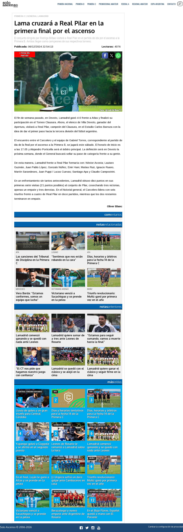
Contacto (171, 4)
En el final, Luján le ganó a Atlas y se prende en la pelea (32, 480)
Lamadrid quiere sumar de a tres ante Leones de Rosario (68, 339)
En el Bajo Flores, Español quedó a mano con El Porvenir (103, 514)
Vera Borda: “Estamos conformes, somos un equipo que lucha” (29, 296)
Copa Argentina (157, 4)
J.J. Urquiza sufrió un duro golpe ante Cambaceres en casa (68, 480)
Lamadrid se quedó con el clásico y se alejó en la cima (67, 372)
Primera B (80, 4)
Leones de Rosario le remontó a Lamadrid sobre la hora (68, 447)
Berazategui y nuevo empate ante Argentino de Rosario (68, 514)
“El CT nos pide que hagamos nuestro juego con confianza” (30, 372)
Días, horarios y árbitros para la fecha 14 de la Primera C (102, 260)
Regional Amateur (140, 4)
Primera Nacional (65, 4)
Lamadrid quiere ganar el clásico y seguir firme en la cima (103, 372)
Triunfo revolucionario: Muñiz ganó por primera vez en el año (102, 296)
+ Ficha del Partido (24, 54)
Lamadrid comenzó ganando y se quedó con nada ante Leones (31, 339)
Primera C (91, 4)
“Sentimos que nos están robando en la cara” (67, 258)
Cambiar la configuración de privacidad (165, 526)
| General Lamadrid (37, 16)
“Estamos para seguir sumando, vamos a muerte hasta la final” (103, 339)
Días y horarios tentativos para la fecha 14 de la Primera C (67, 414)
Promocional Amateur (108, 4)
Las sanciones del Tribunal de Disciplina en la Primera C (32, 260)
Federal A (125, 4)
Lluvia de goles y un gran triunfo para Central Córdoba (31, 414)
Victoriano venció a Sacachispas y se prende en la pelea (66, 296)
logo (10, 4)
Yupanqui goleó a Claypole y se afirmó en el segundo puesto (32, 447)
